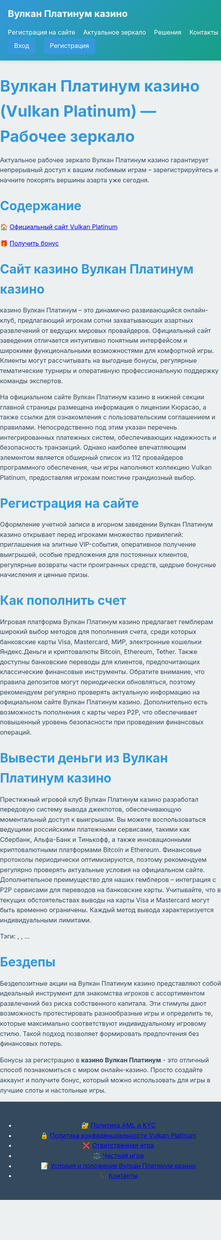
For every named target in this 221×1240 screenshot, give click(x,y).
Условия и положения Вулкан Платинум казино (123, 1166)
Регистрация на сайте (41, 32)
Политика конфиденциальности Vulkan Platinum (123, 1135)
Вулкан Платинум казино (68, 13)
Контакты (203, 32)
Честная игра (123, 1155)
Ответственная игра (123, 1145)
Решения (167, 32)
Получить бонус (34, 243)
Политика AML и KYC (123, 1125)
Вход (21, 46)
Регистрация (69, 46)
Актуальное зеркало (114, 32)
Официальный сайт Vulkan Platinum (64, 227)
